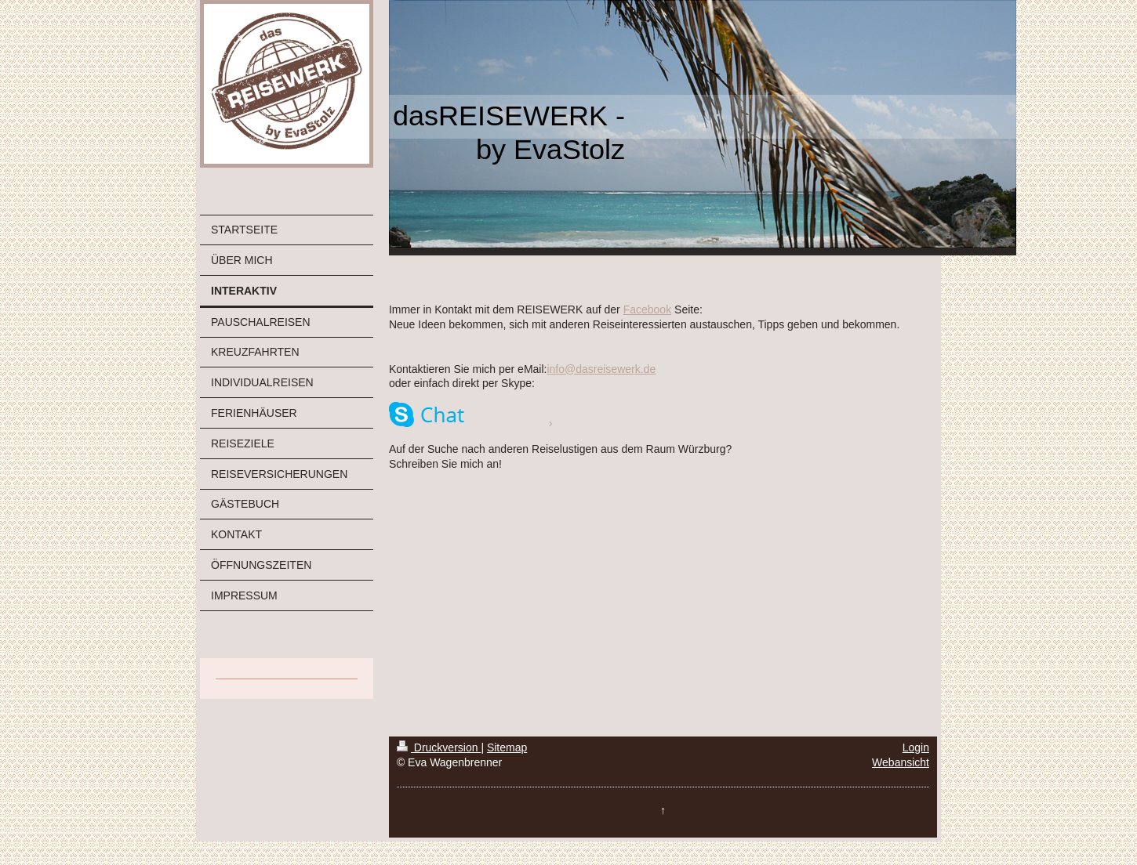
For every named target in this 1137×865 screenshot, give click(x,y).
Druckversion (439, 747)
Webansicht (900, 762)
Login (916, 747)
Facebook (647, 309)
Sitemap (507, 747)
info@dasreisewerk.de (601, 369)
